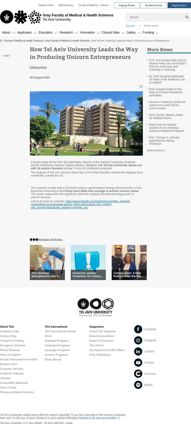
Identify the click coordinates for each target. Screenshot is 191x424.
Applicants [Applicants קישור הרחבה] (24, 32)
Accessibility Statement (14, 382)
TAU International (56, 326)
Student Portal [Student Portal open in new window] (46, 5)
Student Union (8, 364)
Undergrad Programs (57, 345)
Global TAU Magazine (102, 331)
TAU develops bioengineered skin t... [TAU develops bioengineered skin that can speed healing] (46, 274)
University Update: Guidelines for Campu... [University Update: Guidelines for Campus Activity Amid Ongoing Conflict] (88, 274)
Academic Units (9, 331)
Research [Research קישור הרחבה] (66, 32)
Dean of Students (10, 354)
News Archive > (156, 150)
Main (7, 55)
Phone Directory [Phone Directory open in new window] (9, 350)
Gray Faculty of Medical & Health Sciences (67, 40)
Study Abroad (53, 359)
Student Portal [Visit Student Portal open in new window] (153, 5)
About (48, 336)
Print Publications (100, 354)
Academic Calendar (12, 373)
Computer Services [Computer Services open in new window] (11, 368)
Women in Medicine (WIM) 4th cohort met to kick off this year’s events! (167, 105)
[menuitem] (46, 5)
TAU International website (60, 331)
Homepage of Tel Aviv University (1, 41)
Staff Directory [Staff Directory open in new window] (65, 5)
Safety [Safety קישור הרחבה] (131, 32)
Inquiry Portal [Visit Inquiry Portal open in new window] (127, 5)
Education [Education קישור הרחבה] (46, 32)
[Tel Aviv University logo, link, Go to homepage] (56, 18)
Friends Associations (101, 336)
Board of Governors (101, 340)
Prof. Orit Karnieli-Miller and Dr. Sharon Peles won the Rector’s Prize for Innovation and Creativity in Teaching (168, 65)
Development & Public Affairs (107, 350)
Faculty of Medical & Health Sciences (23, 40)
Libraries (5, 378)
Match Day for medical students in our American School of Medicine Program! (166, 127)
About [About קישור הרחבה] (6, 32)
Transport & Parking (12, 340)
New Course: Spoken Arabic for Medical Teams (166, 116)
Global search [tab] (151, 25)
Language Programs (57, 350)
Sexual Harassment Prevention (19, 359)
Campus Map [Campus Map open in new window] (8, 336)
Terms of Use (8, 387)
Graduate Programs (57, 340)
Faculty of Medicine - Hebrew (93, 5)
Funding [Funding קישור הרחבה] (148, 32)
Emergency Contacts (12, 345)
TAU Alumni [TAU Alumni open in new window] (96, 345)
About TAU (7, 326)
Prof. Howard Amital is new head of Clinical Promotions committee (165, 92)
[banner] (95, 18)
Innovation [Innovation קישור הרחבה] (87, 32)
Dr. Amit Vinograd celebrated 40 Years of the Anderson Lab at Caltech (167, 79)
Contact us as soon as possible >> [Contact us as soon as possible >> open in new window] (99, 418)
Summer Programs (56, 354)
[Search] (158, 17)
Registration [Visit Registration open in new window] (179, 5)
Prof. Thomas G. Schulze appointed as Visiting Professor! (164, 140)
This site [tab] (130, 25)
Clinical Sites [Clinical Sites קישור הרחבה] (111, 32)
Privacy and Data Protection (17, 392)
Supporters (96, 326)
